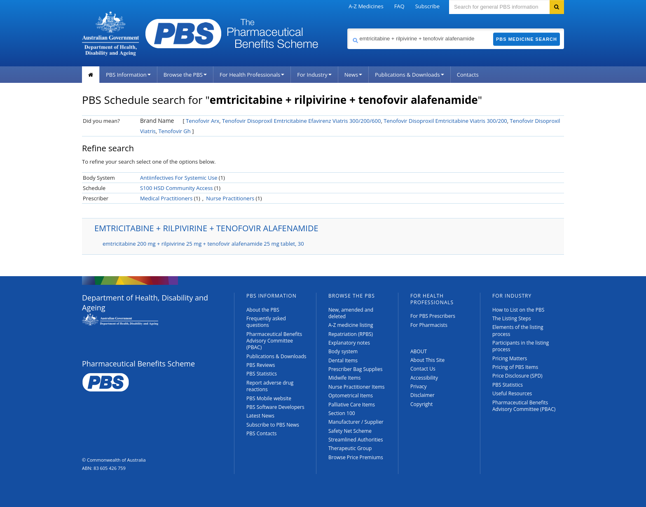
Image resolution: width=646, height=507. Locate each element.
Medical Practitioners (166, 198)
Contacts (468, 74)
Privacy (418, 386)
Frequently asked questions (266, 322)
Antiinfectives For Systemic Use (178, 177)
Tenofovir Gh (174, 131)
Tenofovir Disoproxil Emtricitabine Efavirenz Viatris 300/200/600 (301, 120)
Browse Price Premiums (355, 457)
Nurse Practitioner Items (356, 386)
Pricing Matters (509, 358)
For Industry (314, 74)
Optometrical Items (350, 395)
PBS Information (128, 74)
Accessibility (424, 377)
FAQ (399, 6)
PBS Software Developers (275, 407)
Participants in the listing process (520, 346)
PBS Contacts (261, 433)
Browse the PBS (185, 74)
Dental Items (343, 360)
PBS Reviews (260, 365)
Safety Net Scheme (350, 430)
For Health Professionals (252, 74)
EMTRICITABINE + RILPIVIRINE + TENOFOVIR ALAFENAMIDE (206, 228)
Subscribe (427, 6)
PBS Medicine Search (526, 39)
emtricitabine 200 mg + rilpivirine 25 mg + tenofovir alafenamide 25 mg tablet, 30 (203, 243)
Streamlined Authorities (355, 439)
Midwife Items (344, 377)
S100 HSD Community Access (176, 188)
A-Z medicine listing (350, 325)
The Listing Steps (511, 318)
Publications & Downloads (409, 74)
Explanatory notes (349, 342)
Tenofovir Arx (202, 120)
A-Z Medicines (366, 6)
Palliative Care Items (351, 404)
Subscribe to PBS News (272, 424)
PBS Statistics (261, 373)
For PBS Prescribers (432, 315)
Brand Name (157, 120)
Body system (343, 351)
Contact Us (422, 368)
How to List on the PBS (518, 309)
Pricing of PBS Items (515, 367)
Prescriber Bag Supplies (355, 369)
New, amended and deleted (350, 313)
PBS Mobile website (268, 398)
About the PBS (262, 309)
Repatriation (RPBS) (350, 334)
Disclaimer (422, 395)
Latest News (260, 415)
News (353, 74)
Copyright (421, 404)
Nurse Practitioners (230, 198)
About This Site (427, 360)
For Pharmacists (428, 325)
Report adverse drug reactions (269, 386)
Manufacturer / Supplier (356, 421)
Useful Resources (512, 393)
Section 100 (341, 413)
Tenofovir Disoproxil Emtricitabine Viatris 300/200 (445, 120)
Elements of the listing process (517, 330)
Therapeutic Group (350, 448)
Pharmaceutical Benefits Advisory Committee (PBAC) (274, 341)
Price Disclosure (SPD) (517, 375)
